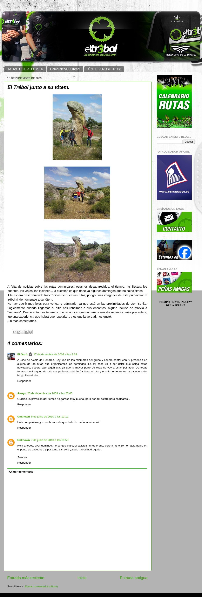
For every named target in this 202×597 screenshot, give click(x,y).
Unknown (23, 416)
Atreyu (21, 393)
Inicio (82, 578)
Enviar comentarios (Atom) (41, 586)
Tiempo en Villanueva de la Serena (176, 303)
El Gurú (22, 354)
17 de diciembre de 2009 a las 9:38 (55, 354)
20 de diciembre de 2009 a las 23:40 (49, 393)
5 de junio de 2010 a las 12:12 (49, 416)
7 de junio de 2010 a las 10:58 (49, 440)
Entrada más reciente (25, 578)
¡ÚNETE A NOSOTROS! (104, 69)
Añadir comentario (21, 471)
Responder (24, 380)
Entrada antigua (133, 578)
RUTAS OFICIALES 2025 (25, 69)
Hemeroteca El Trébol (65, 69)
